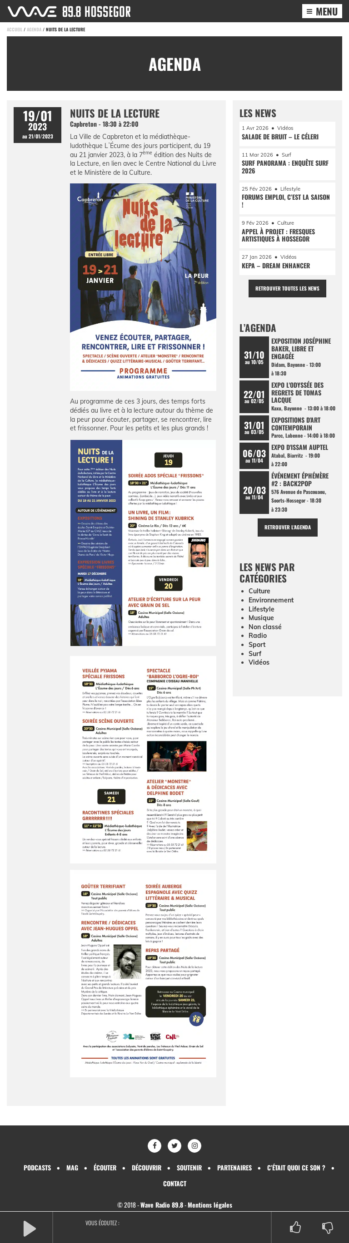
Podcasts (37, 1167)
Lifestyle (261, 609)
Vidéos (259, 662)
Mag (72, 1167)
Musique (261, 618)
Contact (174, 1183)
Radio (258, 635)
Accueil (14, 29)
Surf (255, 654)
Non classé (265, 627)
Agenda (34, 29)
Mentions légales (210, 1204)
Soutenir (189, 1167)
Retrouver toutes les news (287, 288)
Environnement (271, 600)
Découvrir (146, 1167)
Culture (259, 591)
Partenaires (234, 1167)
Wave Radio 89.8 (161, 1204)
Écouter (105, 1167)
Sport (257, 645)
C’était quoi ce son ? (296, 1167)
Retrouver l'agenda (287, 527)
